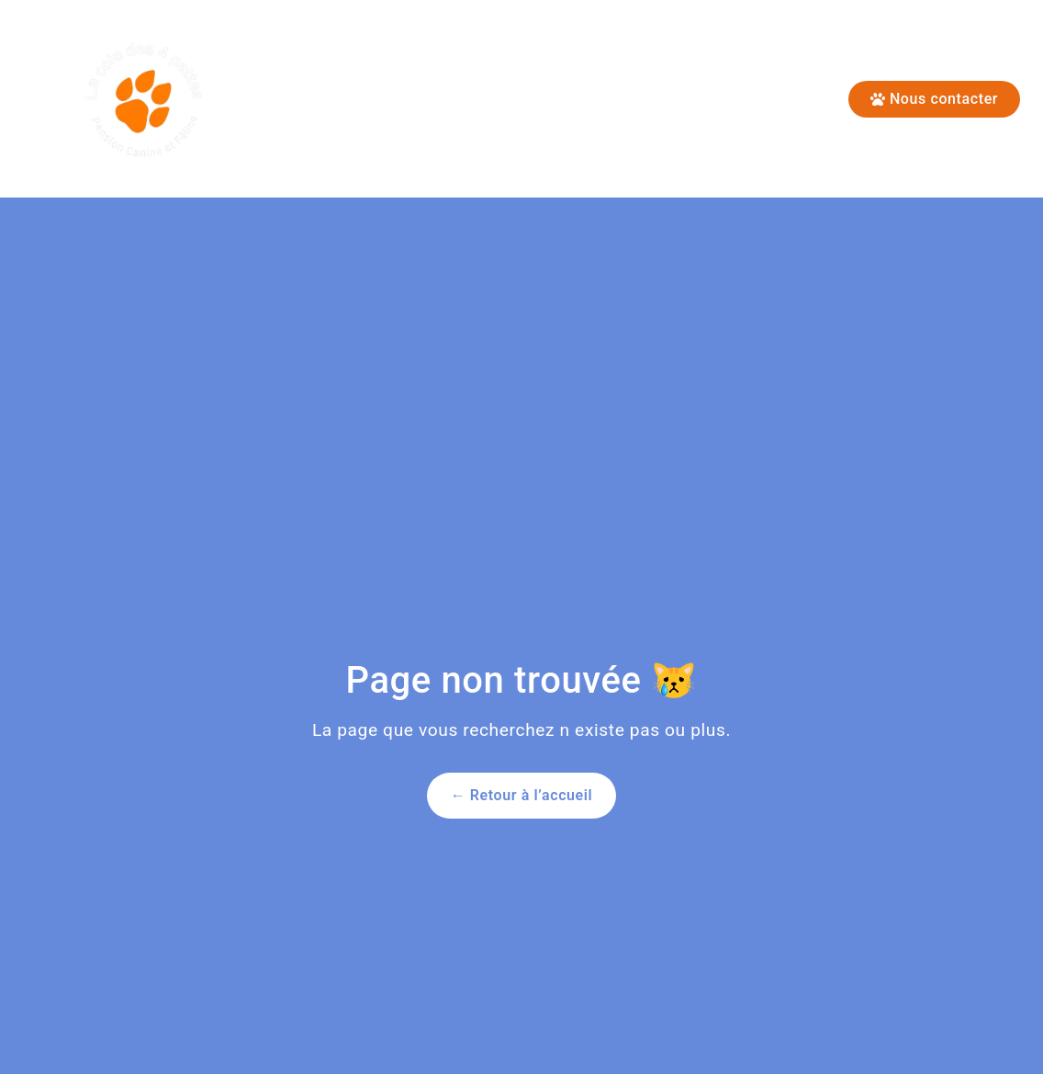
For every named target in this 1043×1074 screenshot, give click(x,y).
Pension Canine (524, 99)
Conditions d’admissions (731, 99)
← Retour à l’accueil (522, 795)
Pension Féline (361, 99)
